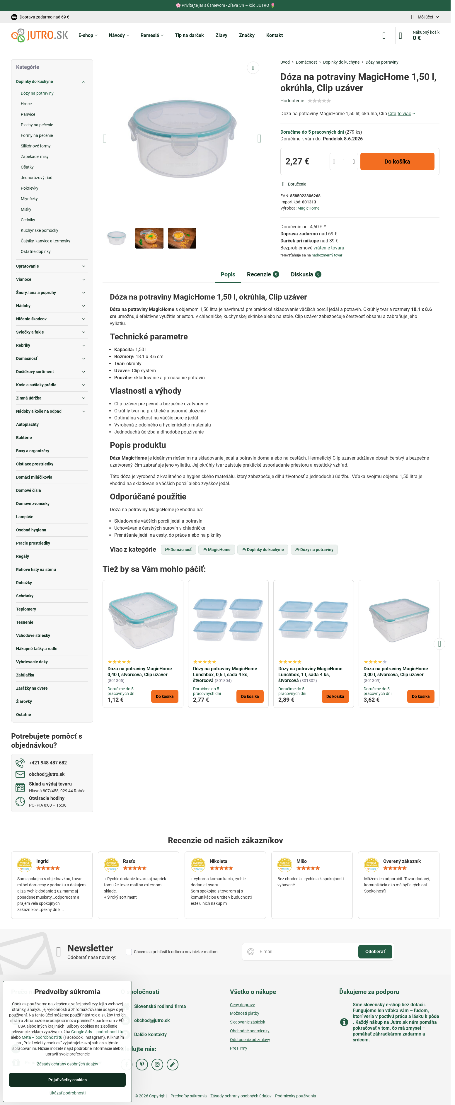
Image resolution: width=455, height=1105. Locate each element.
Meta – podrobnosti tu (42, 1037)
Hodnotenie (292, 100)
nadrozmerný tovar (327, 255)
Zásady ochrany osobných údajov (241, 1096)
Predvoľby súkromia (189, 1096)
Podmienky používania (295, 1096)
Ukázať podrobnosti (68, 1093)
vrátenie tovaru (328, 248)
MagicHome (308, 208)
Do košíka (397, 161)
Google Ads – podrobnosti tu (97, 1031)
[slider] (319, 100)
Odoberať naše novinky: (91, 957)
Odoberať (375, 951)
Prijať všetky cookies (67, 1079)
